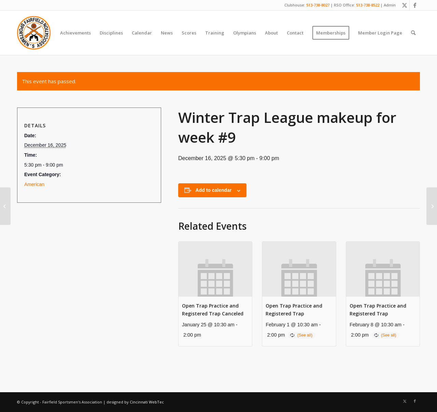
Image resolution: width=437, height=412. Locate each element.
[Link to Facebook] (415, 5)
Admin (390, 5)
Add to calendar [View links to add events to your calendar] (214, 190)
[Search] (413, 33)
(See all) (304, 335)
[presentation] (215, 269)
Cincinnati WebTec (147, 401)
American (34, 184)
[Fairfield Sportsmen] (34, 33)
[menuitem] (75, 33)
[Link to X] (404, 5)
